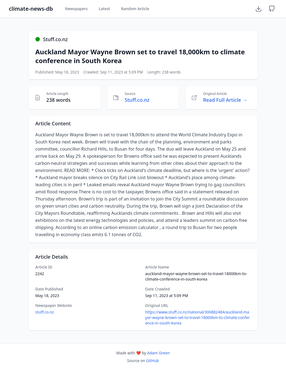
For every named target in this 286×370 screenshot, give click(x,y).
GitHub (152, 360)
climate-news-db (31, 8)
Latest (104, 8)
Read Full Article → (225, 100)
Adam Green (158, 352)
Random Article (135, 8)
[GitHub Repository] (271, 8)
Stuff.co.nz (137, 100)
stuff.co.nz (44, 312)
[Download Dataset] (258, 8)
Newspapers (76, 8)
